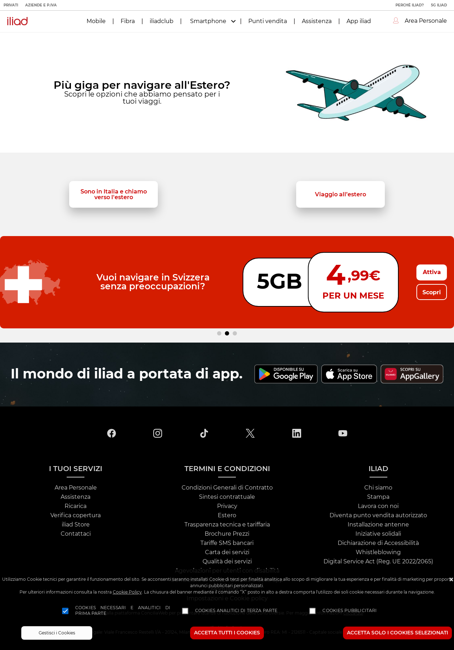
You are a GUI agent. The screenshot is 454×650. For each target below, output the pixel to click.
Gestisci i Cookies (57, 633)
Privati (11, 5)
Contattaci (76, 534)
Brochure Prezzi (227, 534)
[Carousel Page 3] (235, 333)
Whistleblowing (378, 552)
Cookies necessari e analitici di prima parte (122, 611)
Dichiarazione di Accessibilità (378, 543)
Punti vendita (267, 21)
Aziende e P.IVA (41, 5)
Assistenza (317, 21)
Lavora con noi (378, 506)
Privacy (227, 506)
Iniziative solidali (378, 534)
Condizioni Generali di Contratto (227, 488)
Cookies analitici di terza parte (236, 610)
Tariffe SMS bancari (227, 543)
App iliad (359, 21)
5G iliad (439, 5)
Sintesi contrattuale (227, 497)
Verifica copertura (75, 515)
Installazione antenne (378, 525)
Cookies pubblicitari (349, 610)
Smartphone (208, 21)
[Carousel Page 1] (219, 333)
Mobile (96, 21)
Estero (227, 515)
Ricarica (76, 506)
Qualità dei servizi (227, 561)
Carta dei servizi (227, 552)
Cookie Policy (127, 592)
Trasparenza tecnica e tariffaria (227, 525)
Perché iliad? (409, 5)
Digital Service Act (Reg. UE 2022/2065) (378, 561)
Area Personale (76, 488)
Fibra (128, 21)
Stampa (378, 497)
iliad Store (76, 525)
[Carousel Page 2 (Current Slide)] (227, 333)
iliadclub (161, 21)
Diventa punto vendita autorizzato (378, 515)
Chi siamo (378, 488)
